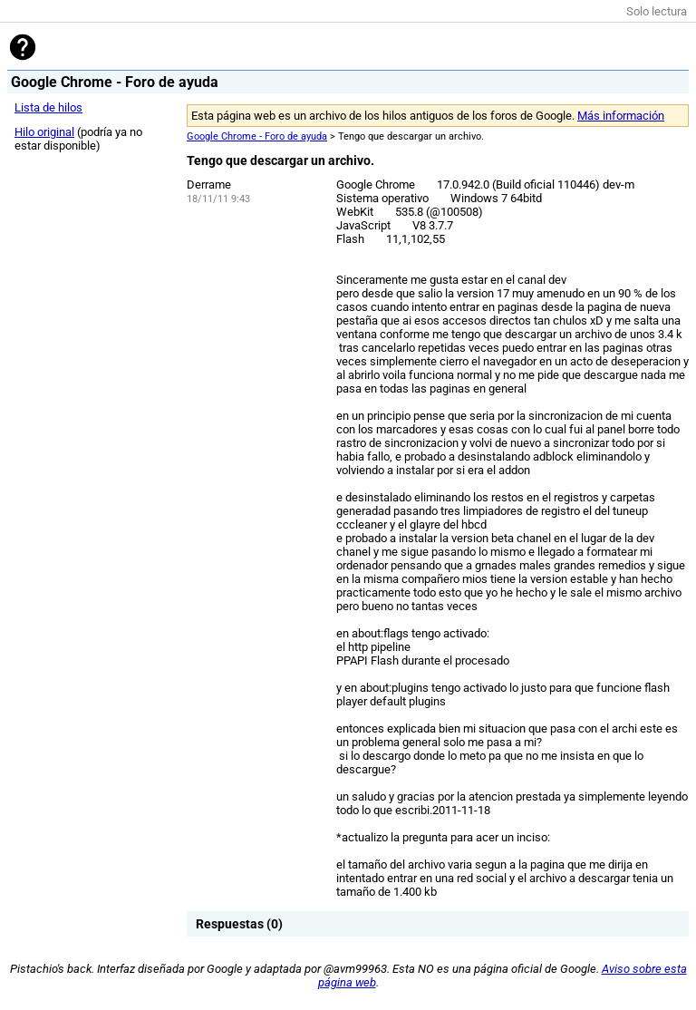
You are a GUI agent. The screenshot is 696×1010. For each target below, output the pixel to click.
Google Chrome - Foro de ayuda (257, 136)
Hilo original (44, 132)
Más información (620, 115)
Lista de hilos (48, 107)
